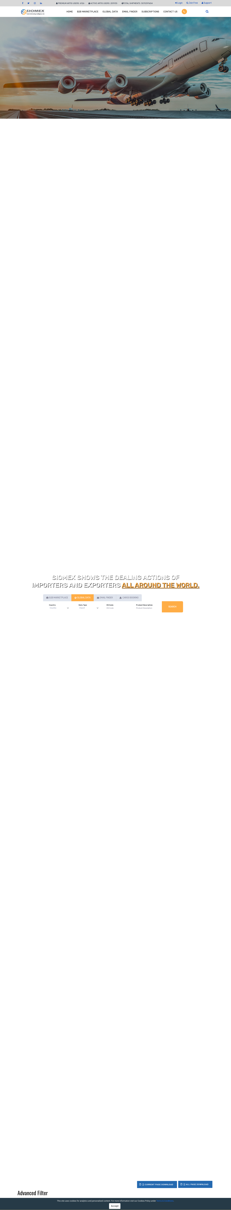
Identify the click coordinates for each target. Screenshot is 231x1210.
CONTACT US (170, 11)
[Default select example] (60, 608)
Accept (115, 1206)
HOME (69, 11)
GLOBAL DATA (110, 11)
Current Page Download (157, 1184)
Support (207, 3)
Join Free (192, 3)
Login (179, 3)
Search (172, 606)
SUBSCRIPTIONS (150, 11)
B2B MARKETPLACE (87, 11)
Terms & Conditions (164, 1201)
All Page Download (195, 1184)
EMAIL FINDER (129, 11)
